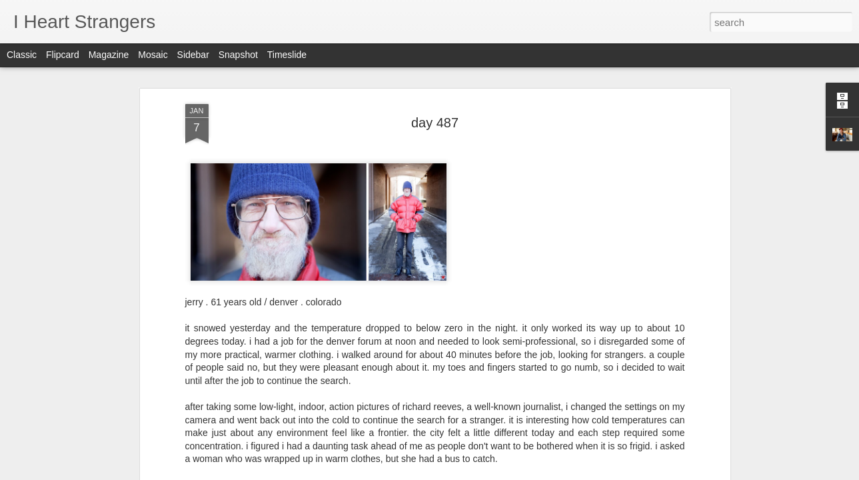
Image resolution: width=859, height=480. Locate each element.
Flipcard (62, 54)
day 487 (434, 105)
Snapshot (238, 54)
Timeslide (287, 54)
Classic (22, 54)
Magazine (109, 54)
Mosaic (152, 54)
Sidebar (193, 54)
